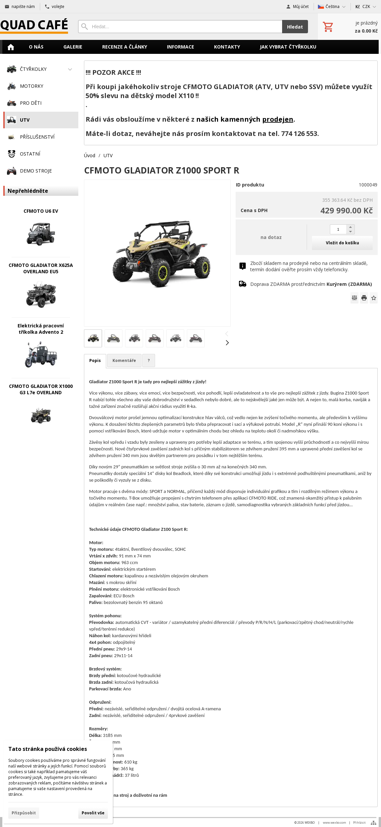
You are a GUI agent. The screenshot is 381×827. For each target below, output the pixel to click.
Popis (95, 360)
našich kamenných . (245, 119)
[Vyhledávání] (180, 26)
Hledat (295, 27)
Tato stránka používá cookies (47, 749)
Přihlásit (359, 822)
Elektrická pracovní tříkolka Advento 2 (41, 328)
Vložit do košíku (342, 243)
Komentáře (124, 360)
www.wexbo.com (334, 822)
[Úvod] (34, 26)
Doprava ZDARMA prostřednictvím (311, 284)
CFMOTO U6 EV (41, 211)
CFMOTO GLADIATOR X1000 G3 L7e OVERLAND (41, 389)
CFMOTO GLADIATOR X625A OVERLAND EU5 (41, 268)
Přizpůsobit (24, 813)
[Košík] (349, 26)
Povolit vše (93, 813)
